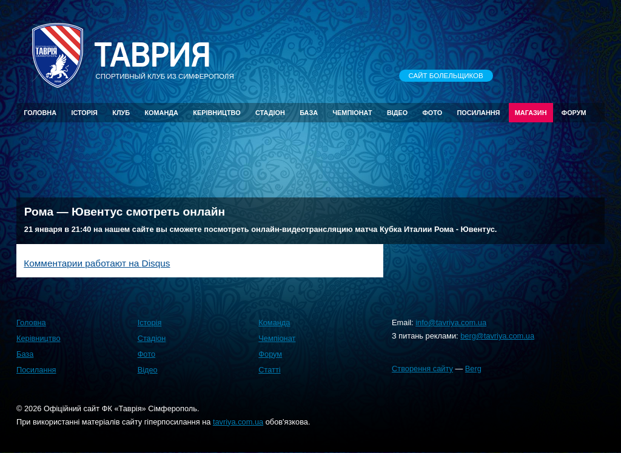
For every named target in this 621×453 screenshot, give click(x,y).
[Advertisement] (310, 159)
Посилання (478, 112)
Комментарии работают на (97, 263)
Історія (84, 112)
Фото (433, 112)
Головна (40, 112)
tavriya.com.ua (238, 421)
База (309, 112)
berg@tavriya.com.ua (497, 335)
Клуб (121, 112)
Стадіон (270, 112)
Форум (574, 112)
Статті (269, 369)
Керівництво (216, 112)
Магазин (531, 112)
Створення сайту (422, 368)
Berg (473, 368)
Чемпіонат (352, 112)
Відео (397, 112)
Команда (161, 112)
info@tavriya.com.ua (450, 322)
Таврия (152, 55)
